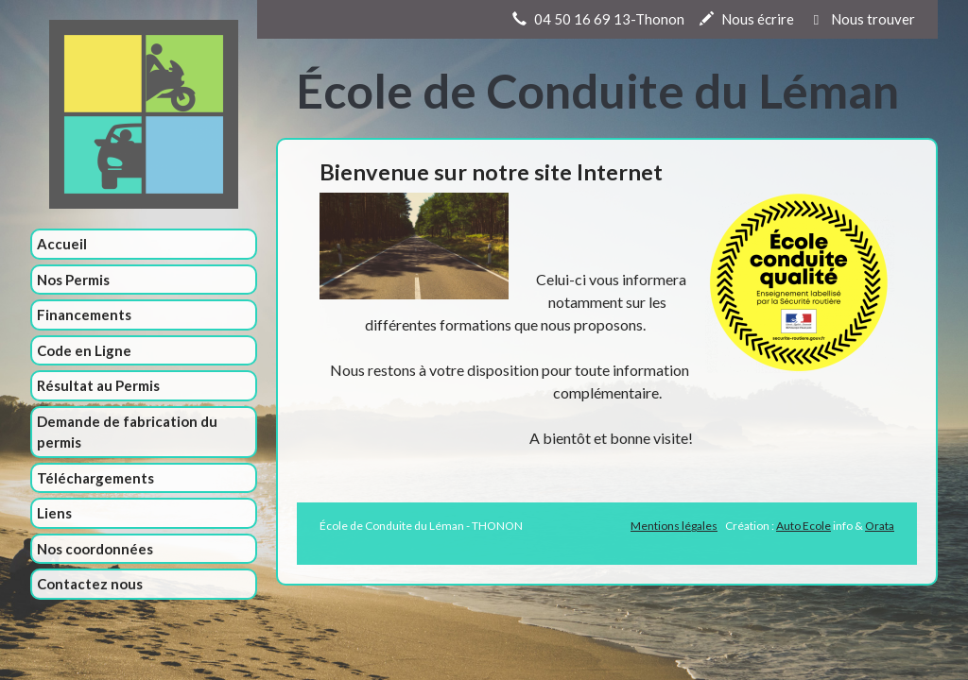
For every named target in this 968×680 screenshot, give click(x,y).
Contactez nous (90, 583)
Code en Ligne (84, 350)
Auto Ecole (803, 525)
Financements (84, 314)
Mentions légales (674, 525)
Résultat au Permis (98, 385)
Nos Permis (73, 279)
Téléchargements (95, 477)
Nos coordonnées (95, 548)
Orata (879, 525)
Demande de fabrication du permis (127, 432)
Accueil (62, 243)
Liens (54, 512)
